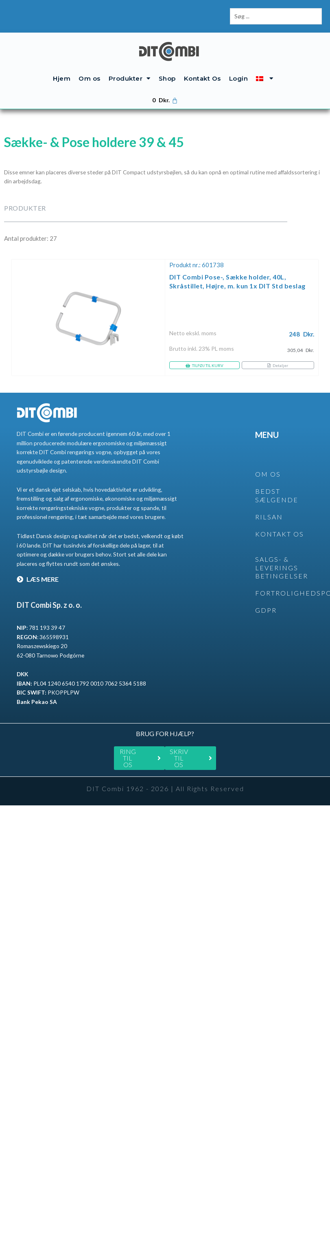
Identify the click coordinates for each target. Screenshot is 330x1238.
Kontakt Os (202, 78)
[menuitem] (264, 78)
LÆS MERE (38, 579)
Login (238, 78)
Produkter (130, 78)
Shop (167, 78)
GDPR (266, 610)
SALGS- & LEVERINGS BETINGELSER (281, 567)
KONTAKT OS (279, 534)
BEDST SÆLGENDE (276, 495)
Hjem (61, 78)
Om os (90, 78)
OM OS (268, 474)
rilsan (269, 517)
